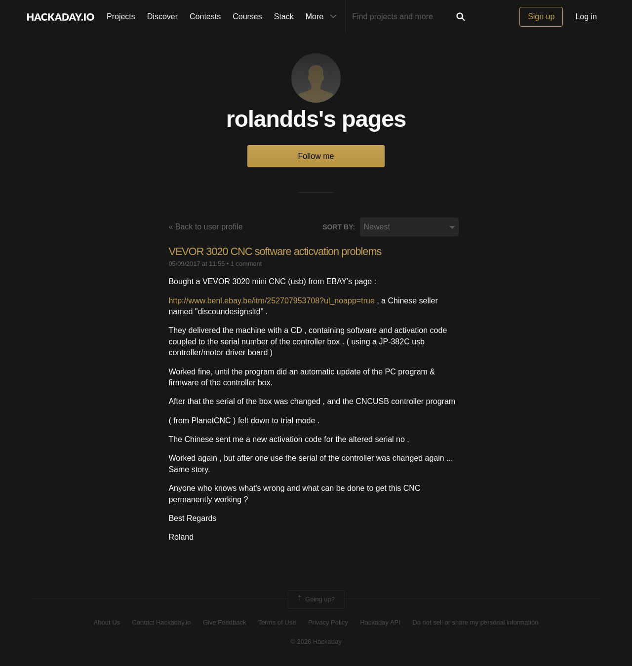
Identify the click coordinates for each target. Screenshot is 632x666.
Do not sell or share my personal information (475, 623)
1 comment (246, 264)
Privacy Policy (328, 623)
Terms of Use (277, 623)
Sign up (541, 16)
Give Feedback (224, 623)
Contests (205, 16)
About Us (107, 623)
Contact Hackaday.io (161, 623)
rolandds (272, 119)
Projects (121, 16)
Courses (247, 16)
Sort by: (338, 227)
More (323, 17)
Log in (586, 16)
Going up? (315, 599)
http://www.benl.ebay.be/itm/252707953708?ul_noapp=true (271, 300)
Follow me (316, 156)
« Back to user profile (205, 227)
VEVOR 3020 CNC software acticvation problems (276, 252)
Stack (284, 16)
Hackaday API (380, 623)
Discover (162, 16)
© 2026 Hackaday (316, 641)
